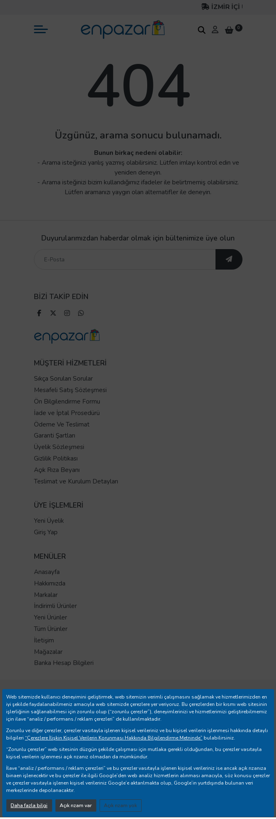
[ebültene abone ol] (228, 259)
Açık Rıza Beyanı (57, 470)
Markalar (46, 595)
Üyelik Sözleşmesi (59, 447)
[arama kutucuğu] (201, 29)
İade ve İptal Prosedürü (67, 413)
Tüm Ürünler (50, 629)
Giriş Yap (46, 532)
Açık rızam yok (120, 805)
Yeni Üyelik (49, 521)
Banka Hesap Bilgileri (64, 663)
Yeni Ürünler (50, 617)
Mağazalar (48, 652)
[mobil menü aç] (41, 29)
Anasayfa (47, 572)
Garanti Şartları (54, 435)
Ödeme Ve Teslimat (62, 424)
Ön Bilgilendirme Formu (67, 401)
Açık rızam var (76, 805)
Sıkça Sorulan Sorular (63, 378)
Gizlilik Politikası (56, 458)
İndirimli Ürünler (55, 606)
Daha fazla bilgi (29, 805)
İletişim (44, 640)
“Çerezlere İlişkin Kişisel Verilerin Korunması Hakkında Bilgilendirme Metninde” (113, 738)
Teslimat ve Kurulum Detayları (76, 481)
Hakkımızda (49, 583)
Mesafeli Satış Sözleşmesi (70, 390)
